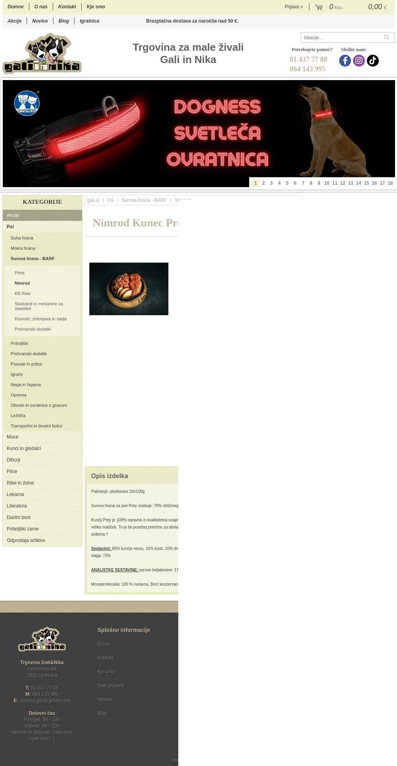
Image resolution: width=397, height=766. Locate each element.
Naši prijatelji (110, 685)
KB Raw (23, 293)
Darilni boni (19, 517)
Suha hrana (22, 238)
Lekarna (15, 494)
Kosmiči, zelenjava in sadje (41, 318)
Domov (16, 7)
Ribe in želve (20, 483)
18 (390, 183)
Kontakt (67, 7)
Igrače (17, 374)
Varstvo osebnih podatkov (220, 658)
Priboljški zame (23, 529)
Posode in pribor (26, 364)
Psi (10, 227)
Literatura (17, 506)
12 (342, 183)
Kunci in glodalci (24, 448)
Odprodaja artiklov (26, 540)
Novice (40, 21)
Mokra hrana (23, 248)
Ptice (12, 471)
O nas (41, 7)
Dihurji (13, 460)
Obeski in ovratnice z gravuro (39, 405)
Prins (20, 272)
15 (366, 183)
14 (358, 183)
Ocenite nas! (215, 710)
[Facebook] (346, 61)
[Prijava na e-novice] (387, 650)
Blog (64, 21)
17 (382, 183)
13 (350, 183)
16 (374, 183)
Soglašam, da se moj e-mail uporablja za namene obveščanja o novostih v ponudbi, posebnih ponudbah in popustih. (341, 676)
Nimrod (22, 283)
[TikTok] (374, 61)
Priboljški (19, 343)
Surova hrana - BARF (33, 258)
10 (326, 183)
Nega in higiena (26, 384)
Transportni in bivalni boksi (36, 425)
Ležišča (18, 415)
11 (334, 183)
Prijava (293, 7)
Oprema (19, 395)
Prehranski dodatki (33, 329)
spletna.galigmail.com (45, 700)
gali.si (93, 200)
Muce (12, 437)
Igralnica (89, 21)
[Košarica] (352, 7)
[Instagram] (360, 61)
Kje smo (96, 7)
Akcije (14, 21)
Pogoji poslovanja (211, 644)
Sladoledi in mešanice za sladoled (39, 306)
